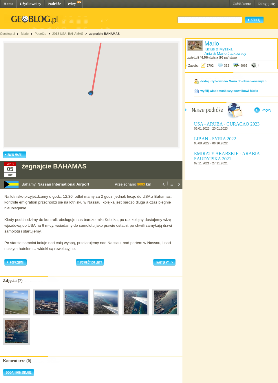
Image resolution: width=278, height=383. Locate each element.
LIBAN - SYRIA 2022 (215, 138)
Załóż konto (242, 3)
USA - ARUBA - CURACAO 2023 (226, 123)
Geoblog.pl (7, 33)
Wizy (71, 3)
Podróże (54, 3)
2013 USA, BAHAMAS (67, 33)
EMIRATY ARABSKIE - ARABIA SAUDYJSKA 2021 (227, 156)
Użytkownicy (30, 3)
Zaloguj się (266, 3)
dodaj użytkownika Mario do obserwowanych (233, 81)
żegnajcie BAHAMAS (104, 33)
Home (8, 3)
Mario (25, 33)
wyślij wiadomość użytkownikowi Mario (229, 90)
